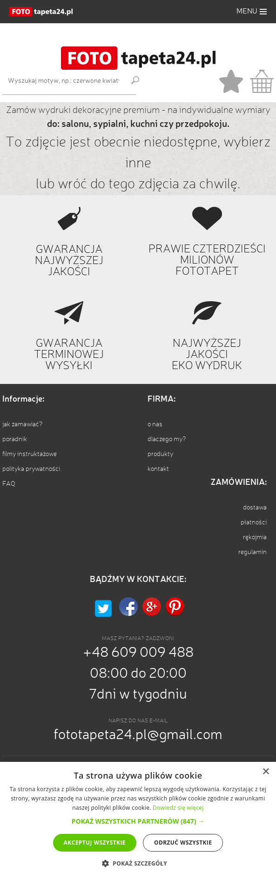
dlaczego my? (167, 439)
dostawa (255, 507)
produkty (160, 454)
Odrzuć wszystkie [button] (183, 842)
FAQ (8, 484)
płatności (254, 522)
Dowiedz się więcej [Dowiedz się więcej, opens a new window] (178, 808)
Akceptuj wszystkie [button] (95, 842)
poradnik (14, 439)
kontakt (158, 469)
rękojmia (255, 537)
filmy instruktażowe (29, 454)
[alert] (138, 820)
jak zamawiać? (22, 424)
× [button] (265, 771)
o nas (155, 424)
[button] (251, 11)
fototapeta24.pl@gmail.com (138, 735)
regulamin (252, 552)
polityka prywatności (31, 469)
